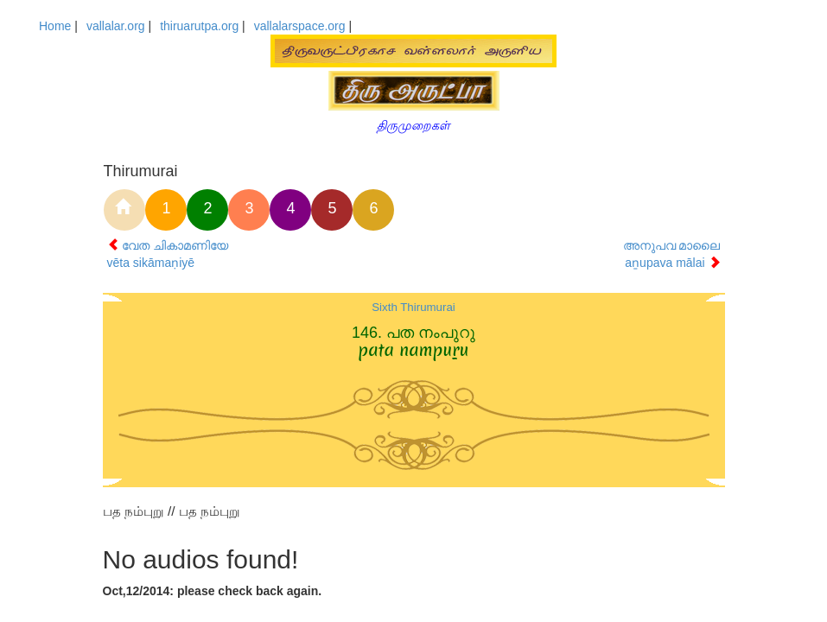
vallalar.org (115, 26)
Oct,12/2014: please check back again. (212, 591)
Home (55, 26)
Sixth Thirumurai (413, 307)
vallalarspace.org (300, 26)
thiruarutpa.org (199, 26)
